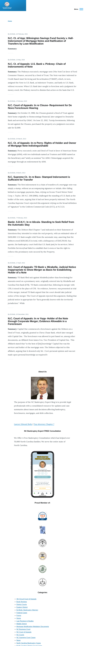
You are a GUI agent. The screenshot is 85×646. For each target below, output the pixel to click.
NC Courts (20, 635)
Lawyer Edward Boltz (23, 424)
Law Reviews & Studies (25, 621)
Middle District (21, 624)
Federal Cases (21, 613)
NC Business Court (23, 629)
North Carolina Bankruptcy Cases (28, 643)
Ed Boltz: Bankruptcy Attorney (27, 610)
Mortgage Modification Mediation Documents (32, 626)
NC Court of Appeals (23, 632)
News (18, 640)
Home (10, 21)
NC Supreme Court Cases (26, 637)
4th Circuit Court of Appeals (26, 599)
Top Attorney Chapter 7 (44, 424)
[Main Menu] (78, 9)
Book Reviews (21, 602)
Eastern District (22, 607)
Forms (18, 615)
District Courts (21, 604)
